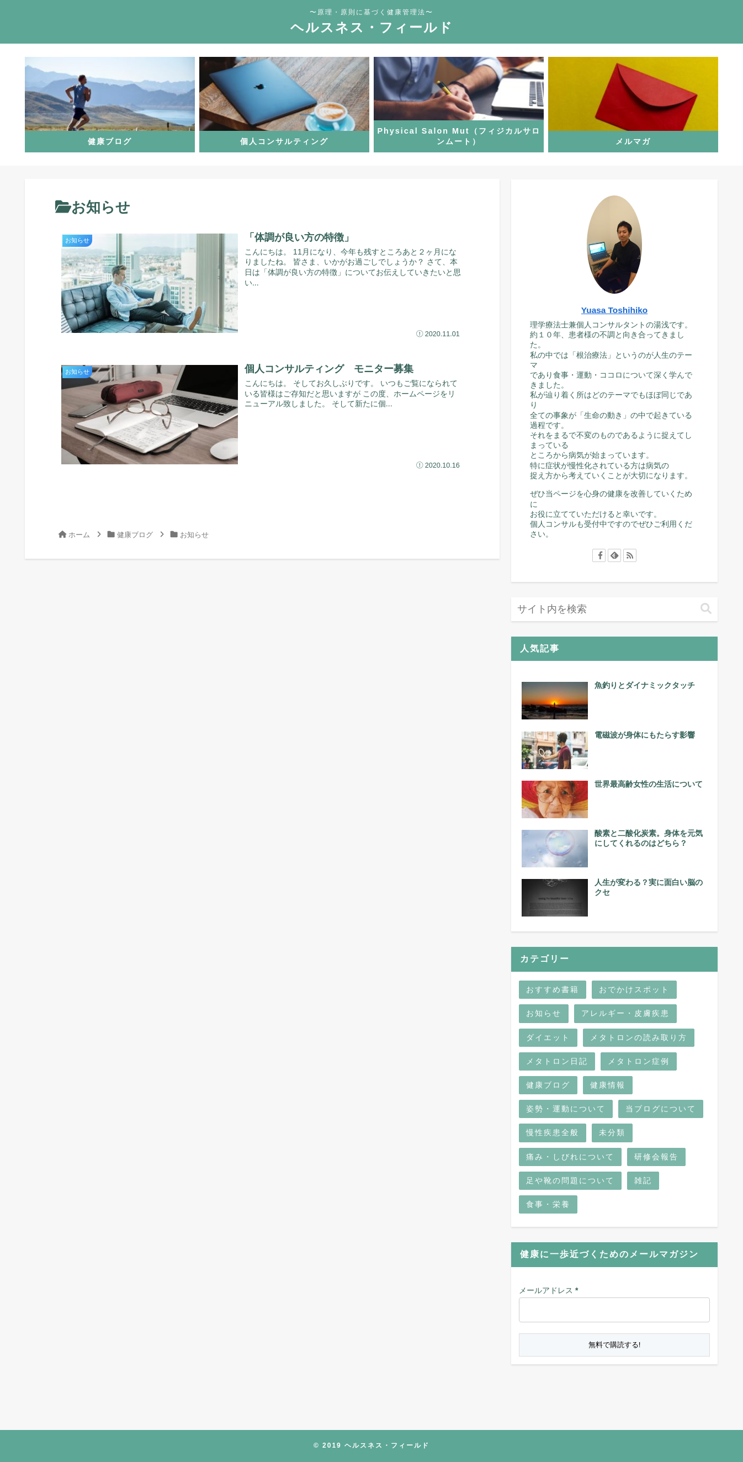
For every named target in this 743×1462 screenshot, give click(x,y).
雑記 (643, 1180)
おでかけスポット (634, 989)
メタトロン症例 (639, 1061)
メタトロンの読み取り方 (638, 1037)
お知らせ (543, 1013)
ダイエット (548, 1037)
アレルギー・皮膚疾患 (625, 1013)
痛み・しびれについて (570, 1156)
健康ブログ (548, 1084)
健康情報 (607, 1084)
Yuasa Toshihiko (614, 310)
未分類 (612, 1132)
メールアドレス (548, 1290)
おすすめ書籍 (552, 989)
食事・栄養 (548, 1204)
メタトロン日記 (557, 1061)
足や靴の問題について (570, 1180)
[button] (706, 608)
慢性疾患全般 (552, 1132)
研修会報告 (656, 1156)
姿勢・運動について (566, 1108)
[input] (614, 609)
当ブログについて (660, 1108)
